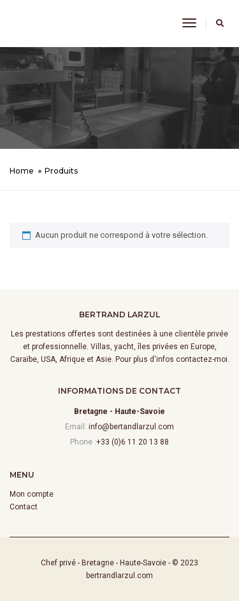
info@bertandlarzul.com (131, 426)
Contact (24, 506)
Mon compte (32, 494)
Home (22, 171)
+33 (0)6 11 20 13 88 (132, 442)
